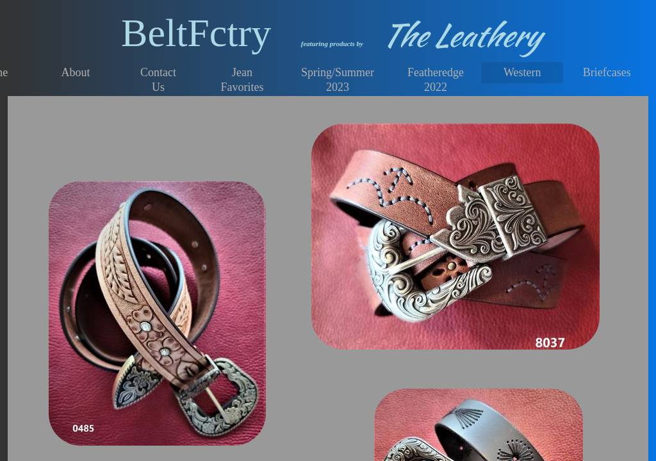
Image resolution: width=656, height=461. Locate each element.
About (76, 72)
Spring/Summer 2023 (337, 79)
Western (522, 72)
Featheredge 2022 (435, 79)
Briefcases (607, 72)
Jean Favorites (241, 79)
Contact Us (158, 79)
